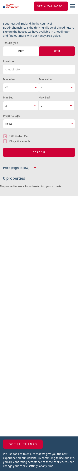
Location (8, 61)
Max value (45, 79)
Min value (9, 79)
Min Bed (8, 97)
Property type (11, 115)
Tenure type (10, 43)
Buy (20, 51)
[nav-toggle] (72, 6)
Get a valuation (51, 6)
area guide (53, 35)
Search (39, 152)
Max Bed (44, 97)
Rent (57, 51)
